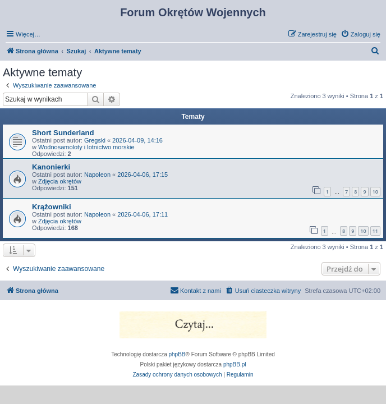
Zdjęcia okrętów (59, 181)
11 (375, 231)
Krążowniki (51, 207)
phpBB (177, 354)
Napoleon (97, 174)
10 (375, 191)
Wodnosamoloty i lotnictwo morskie (86, 147)
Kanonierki (51, 167)
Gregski (94, 140)
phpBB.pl (234, 364)
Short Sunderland (63, 132)
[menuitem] (360, 34)
